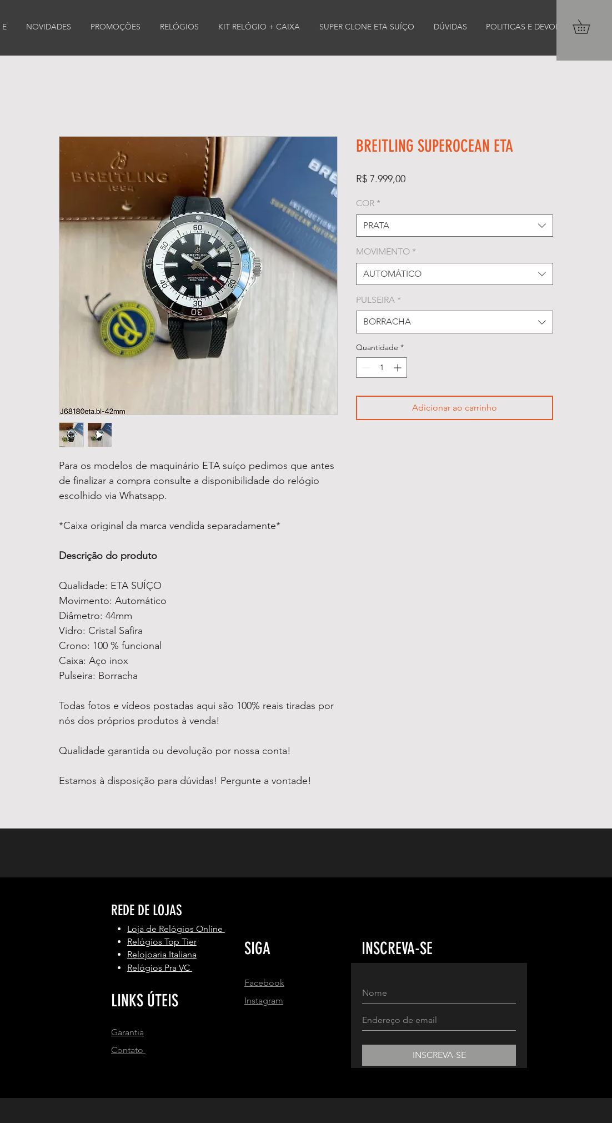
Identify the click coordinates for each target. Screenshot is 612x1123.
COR (368, 203)
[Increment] (398, 367)
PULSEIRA (378, 300)
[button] (588, 26)
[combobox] (454, 225)
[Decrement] (365, 367)
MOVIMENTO (386, 251)
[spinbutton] (382, 367)
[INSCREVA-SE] (439, 1055)
